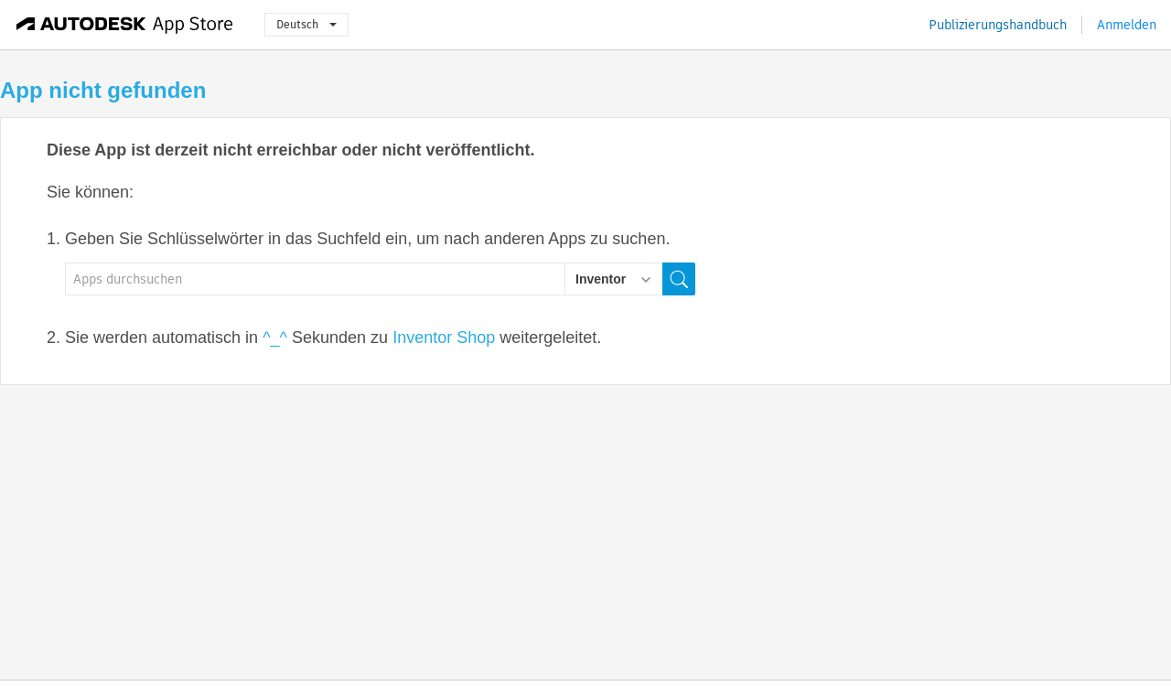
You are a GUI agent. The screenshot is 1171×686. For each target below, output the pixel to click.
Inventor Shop (443, 337)
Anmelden (1126, 25)
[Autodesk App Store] (125, 24)
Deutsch (306, 24)
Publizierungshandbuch (998, 25)
